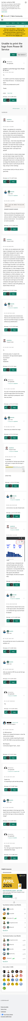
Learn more (4, 11)
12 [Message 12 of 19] (11, 512)
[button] (13, 54)
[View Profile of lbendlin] (12, 191)
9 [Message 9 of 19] (7, 366)
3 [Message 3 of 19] (8, 854)
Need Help (9, 93)
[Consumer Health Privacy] (14, 1017)
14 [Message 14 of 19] (11, 617)
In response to (13, 195)
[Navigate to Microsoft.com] (5, 16)
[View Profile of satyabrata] (9, 119)
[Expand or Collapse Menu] (2, 19)
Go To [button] (23, 23)
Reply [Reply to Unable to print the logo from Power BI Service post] (13, 100)
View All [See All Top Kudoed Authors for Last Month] (5, 961)
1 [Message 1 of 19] (7, 96)
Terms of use (3, 1009)
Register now (19, 35)
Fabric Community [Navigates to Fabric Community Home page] (16, 16)
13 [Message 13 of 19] (11, 581)
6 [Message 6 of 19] (7, 678)
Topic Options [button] (21, 54)
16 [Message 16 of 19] (7, 290)
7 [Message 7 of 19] (8, 708)
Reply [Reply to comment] (13, 181)
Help (18, 23)
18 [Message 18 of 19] (7, 178)
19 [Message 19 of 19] (8, 225)
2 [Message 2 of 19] (7, 821)
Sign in (13, 23)
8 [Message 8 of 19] (7, 648)
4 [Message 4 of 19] (7, 754)
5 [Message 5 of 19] (8, 786)
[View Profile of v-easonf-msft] (15, 722)
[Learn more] (7, 896)
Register (7, 23)
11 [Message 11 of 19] (10, 482)
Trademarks (3, 1011)
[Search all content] (16, 26)
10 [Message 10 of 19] (8, 434)
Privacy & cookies (4, 1007)
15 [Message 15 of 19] (8, 404)
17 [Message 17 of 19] (8, 326)
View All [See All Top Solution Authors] (5, 930)
